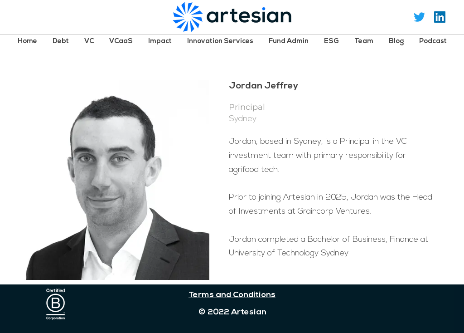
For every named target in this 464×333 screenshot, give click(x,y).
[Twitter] (419, 17)
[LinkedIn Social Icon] (439, 17)
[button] (61, 41)
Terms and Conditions (232, 295)
